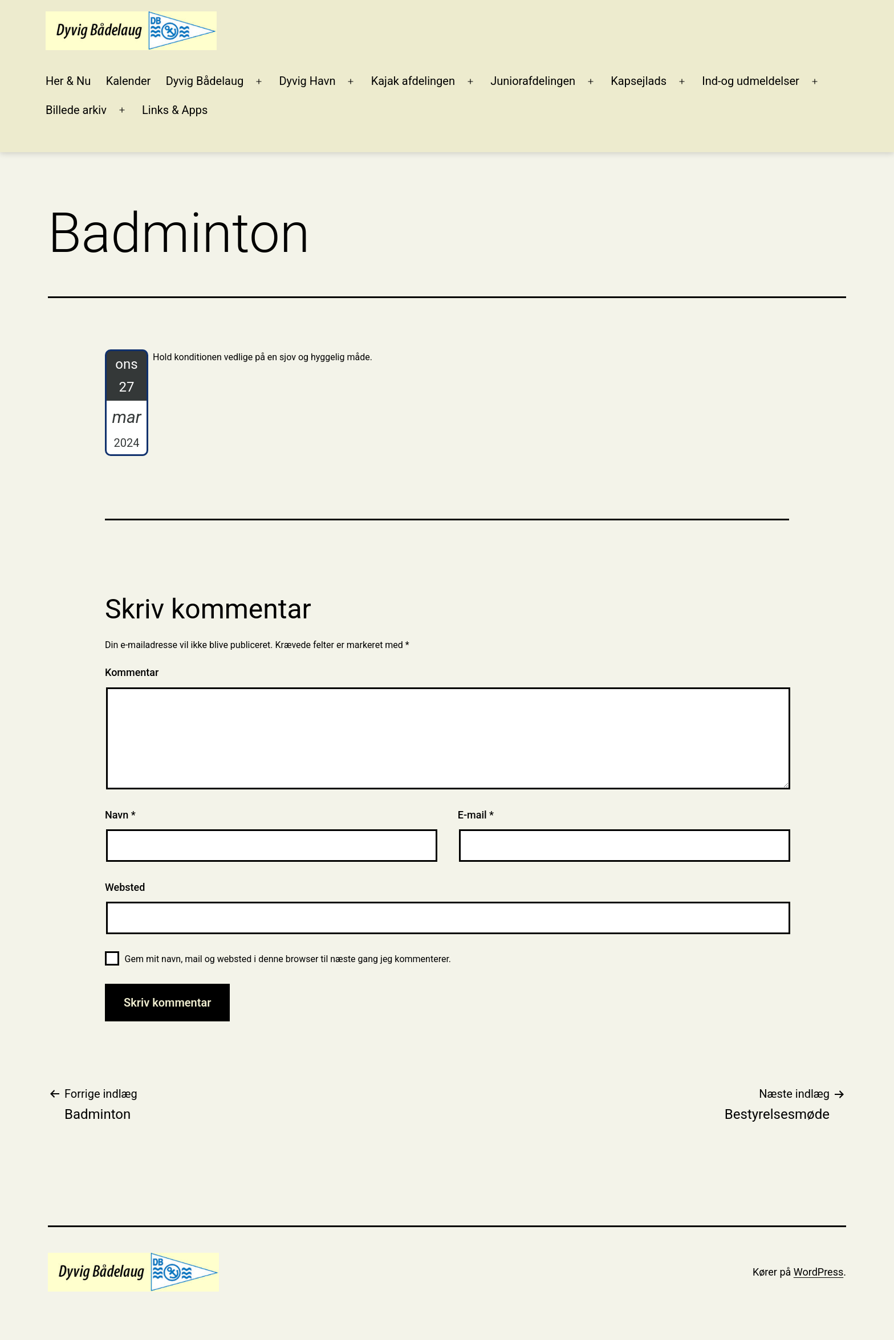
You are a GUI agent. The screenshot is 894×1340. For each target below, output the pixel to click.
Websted (125, 887)
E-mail (476, 815)
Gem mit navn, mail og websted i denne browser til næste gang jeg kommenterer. (288, 959)
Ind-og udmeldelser (750, 81)
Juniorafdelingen (532, 81)
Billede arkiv (76, 110)
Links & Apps (175, 110)
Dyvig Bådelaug (205, 81)
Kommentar (132, 672)
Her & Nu (68, 81)
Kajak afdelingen (413, 81)
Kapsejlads (639, 81)
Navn (120, 815)
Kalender (128, 81)
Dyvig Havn (307, 81)
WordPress (818, 1272)
